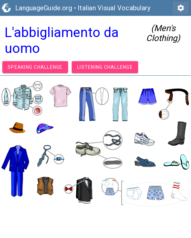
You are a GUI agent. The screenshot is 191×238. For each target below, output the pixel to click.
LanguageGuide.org (43, 8)
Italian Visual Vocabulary (114, 8)
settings (181, 8)
